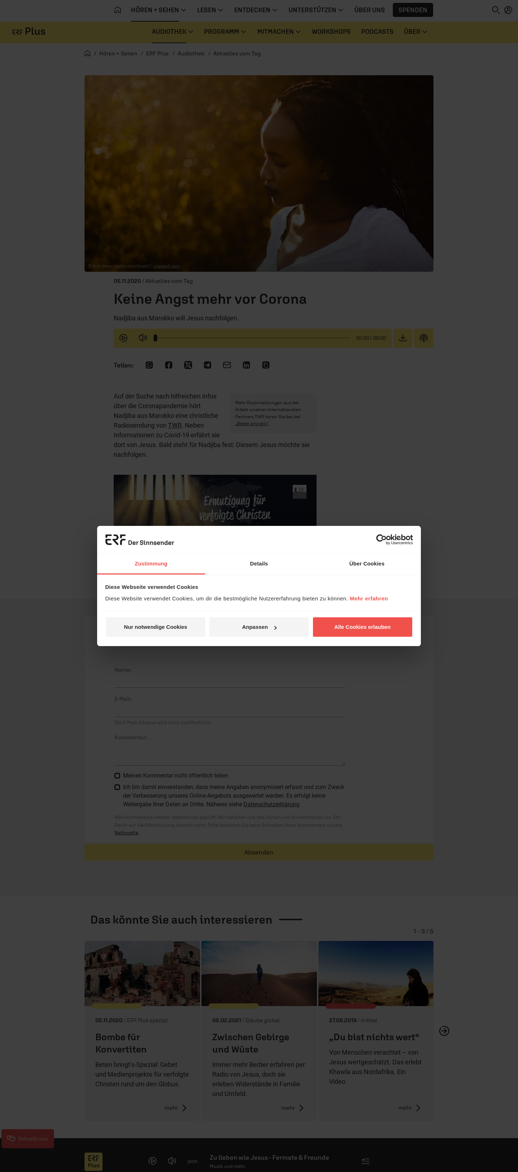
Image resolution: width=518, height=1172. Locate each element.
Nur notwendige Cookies (155, 627)
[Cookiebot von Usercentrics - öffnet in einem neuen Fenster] (381, 539)
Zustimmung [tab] (151, 563)
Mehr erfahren (369, 598)
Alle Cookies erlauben (362, 627)
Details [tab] (259, 563)
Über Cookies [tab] (367, 563)
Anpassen (259, 627)
